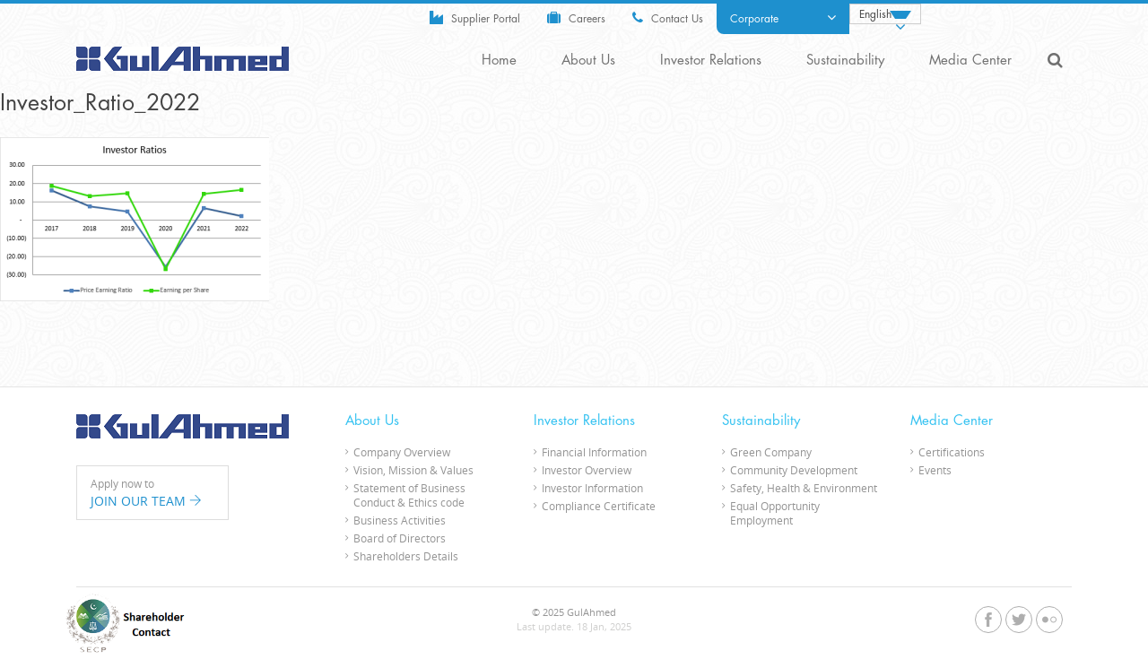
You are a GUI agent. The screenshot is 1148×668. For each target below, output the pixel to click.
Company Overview (401, 452)
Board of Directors (399, 538)
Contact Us (667, 17)
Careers (576, 17)
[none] (885, 14)
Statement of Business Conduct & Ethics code (409, 495)
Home (499, 60)
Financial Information (594, 452)
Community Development (793, 470)
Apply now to (152, 493)
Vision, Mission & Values (413, 470)
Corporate (783, 18)
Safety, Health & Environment (803, 488)
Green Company (771, 452)
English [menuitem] (875, 14)
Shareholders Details (405, 556)
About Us (588, 60)
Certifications (951, 452)
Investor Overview (586, 470)
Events (935, 470)
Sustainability (845, 60)
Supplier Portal (475, 17)
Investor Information (592, 488)
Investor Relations (710, 60)
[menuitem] (885, 14)
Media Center (970, 60)
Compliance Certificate (599, 506)
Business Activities (399, 520)
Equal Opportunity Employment (775, 513)
